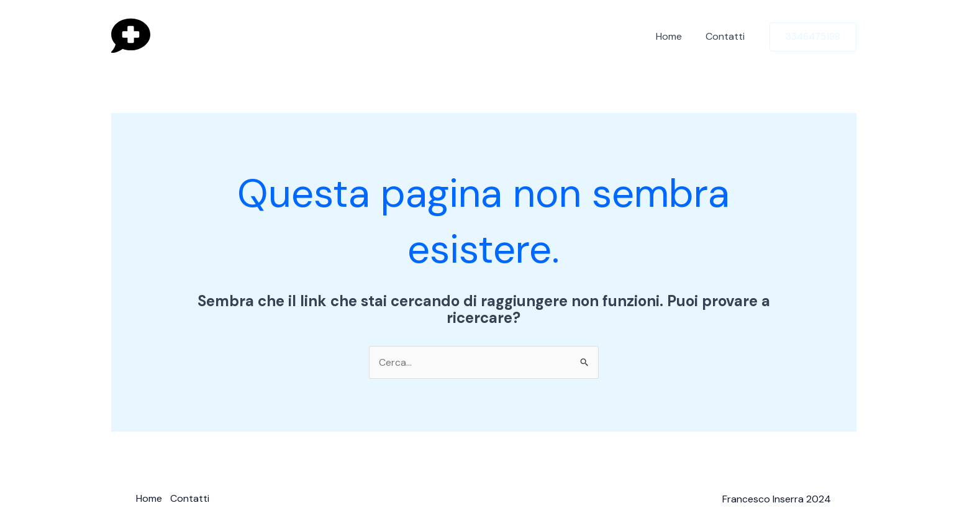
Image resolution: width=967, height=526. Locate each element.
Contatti (727, 36)
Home (675, 36)
